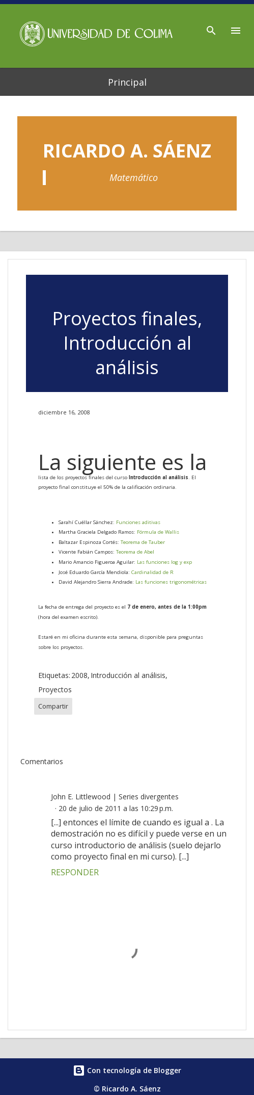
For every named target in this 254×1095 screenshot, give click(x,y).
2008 (79, 675)
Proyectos (55, 689)
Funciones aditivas (138, 522)
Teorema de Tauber (143, 542)
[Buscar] (211, 27)
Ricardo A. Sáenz (127, 150)
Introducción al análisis (128, 675)
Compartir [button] (53, 706)
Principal (127, 82)
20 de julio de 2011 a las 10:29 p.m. (116, 808)
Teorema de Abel (135, 552)
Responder (75, 872)
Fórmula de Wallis (158, 532)
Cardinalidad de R (152, 572)
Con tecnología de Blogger (127, 1070)
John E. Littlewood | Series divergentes (115, 796)
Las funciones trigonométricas (171, 582)
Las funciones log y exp (164, 562)
